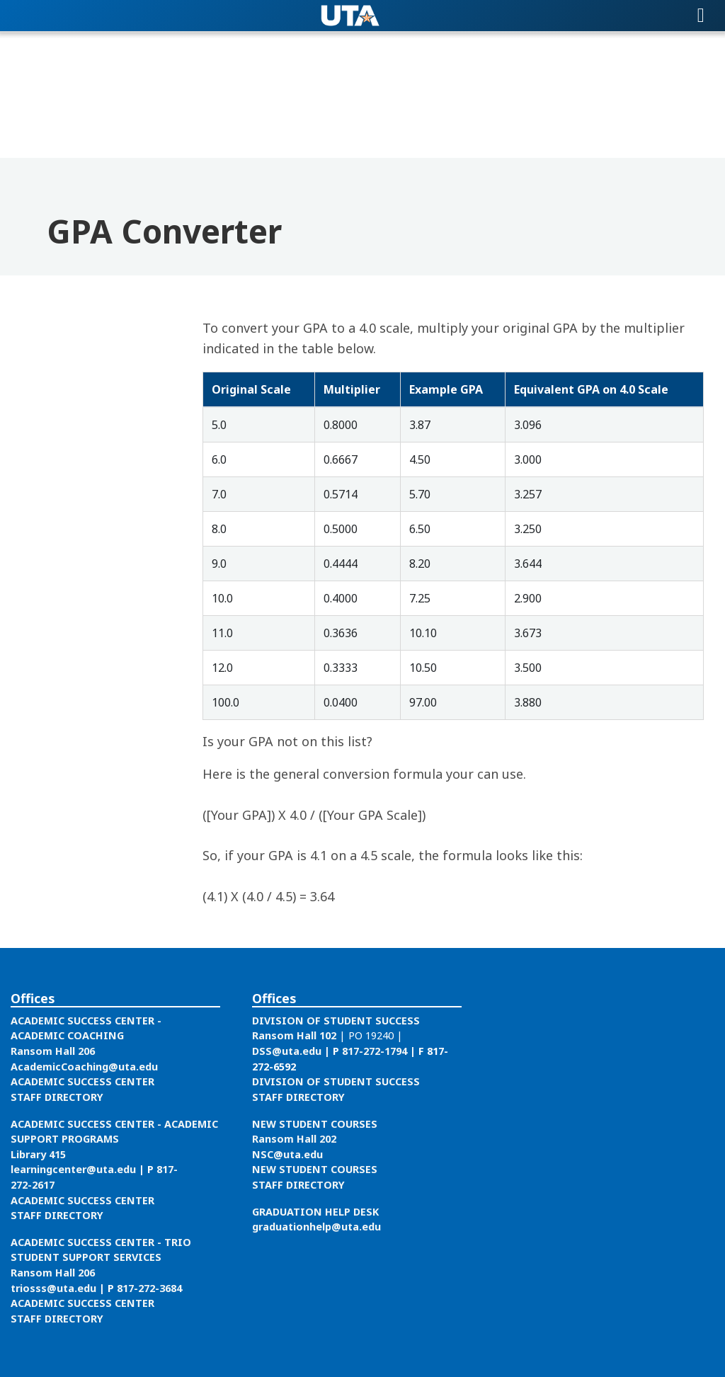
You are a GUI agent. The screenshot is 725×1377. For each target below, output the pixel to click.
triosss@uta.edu (53, 1288)
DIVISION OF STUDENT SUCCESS (336, 1020)
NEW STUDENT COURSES (314, 1124)
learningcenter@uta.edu (73, 1169)
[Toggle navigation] (701, 15)
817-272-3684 (149, 1288)
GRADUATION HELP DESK (315, 1211)
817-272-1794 (374, 1051)
